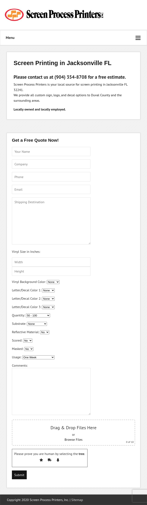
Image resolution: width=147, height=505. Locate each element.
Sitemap (77, 500)
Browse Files (73, 439)
